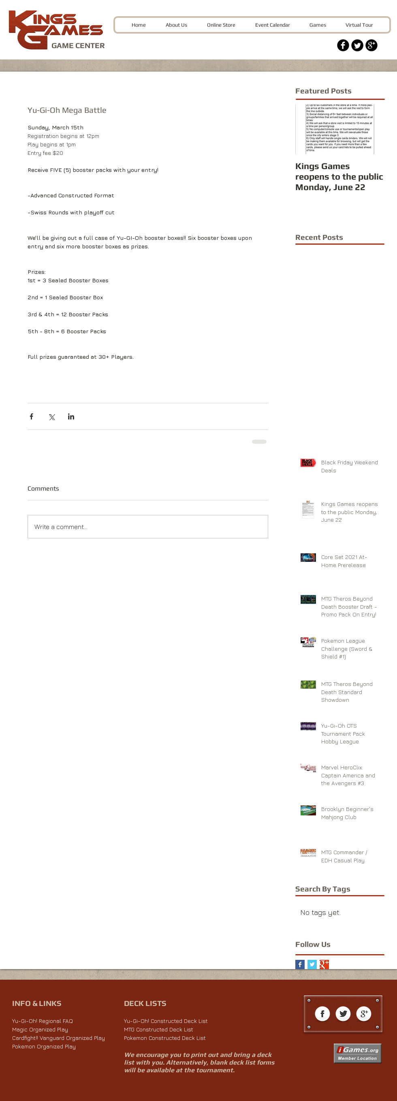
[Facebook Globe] (322, 1014)
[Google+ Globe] (364, 1014)
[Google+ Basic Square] (324, 964)
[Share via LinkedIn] (71, 416)
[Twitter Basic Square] (312, 964)
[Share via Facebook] (31, 416)
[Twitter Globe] (343, 1014)
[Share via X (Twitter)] (51, 416)
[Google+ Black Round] (371, 45)
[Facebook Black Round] (343, 45)
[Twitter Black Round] (357, 45)
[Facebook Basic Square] (300, 964)
